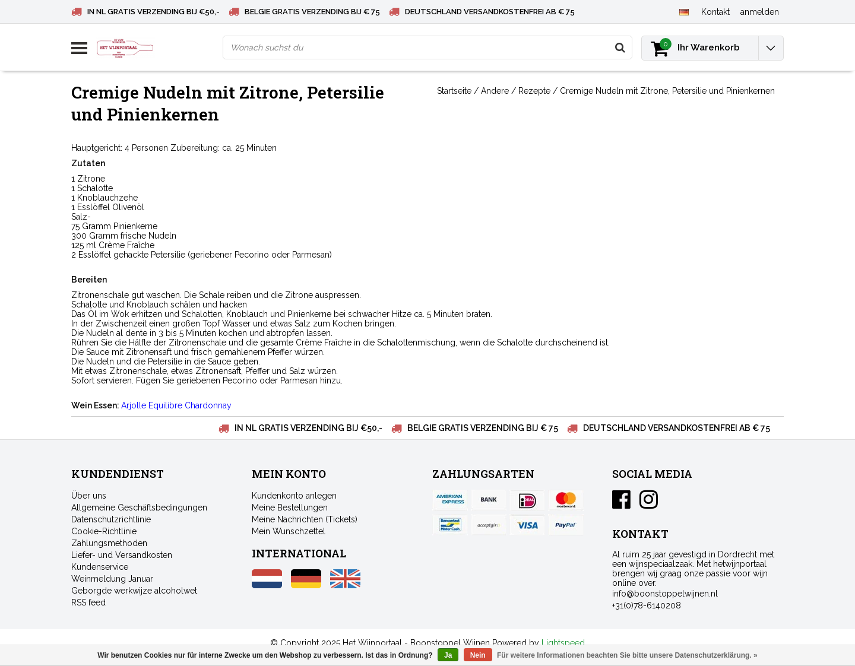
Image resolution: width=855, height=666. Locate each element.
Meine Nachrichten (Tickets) (304, 519)
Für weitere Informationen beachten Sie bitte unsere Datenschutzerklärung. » (627, 655)
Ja (448, 655)
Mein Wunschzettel (288, 531)
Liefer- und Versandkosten (121, 555)
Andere (495, 91)
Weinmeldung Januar (112, 578)
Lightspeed (563, 643)
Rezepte (534, 91)
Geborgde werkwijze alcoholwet (134, 590)
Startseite (454, 91)
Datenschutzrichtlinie (111, 519)
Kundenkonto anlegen (294, 495)
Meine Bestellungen (290, 507)
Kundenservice (99, 567)
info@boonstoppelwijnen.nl (665, 593)
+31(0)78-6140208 (646, 605)
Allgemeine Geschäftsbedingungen (139, 507)
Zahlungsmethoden (109, 543)
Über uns (88, 495)
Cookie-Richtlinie (104, 531)
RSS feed (88, 602)
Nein (478, 655)
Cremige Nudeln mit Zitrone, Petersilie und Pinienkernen (667, 91)
